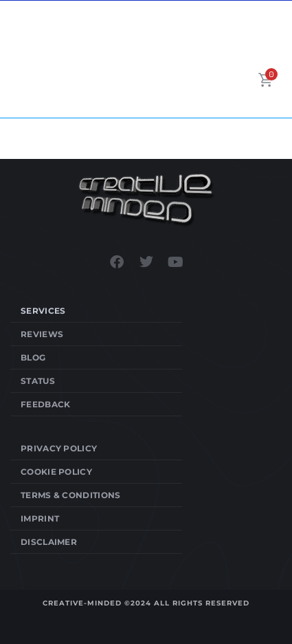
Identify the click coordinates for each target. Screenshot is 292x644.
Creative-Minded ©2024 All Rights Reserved (146, 603)
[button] (242, 79)
